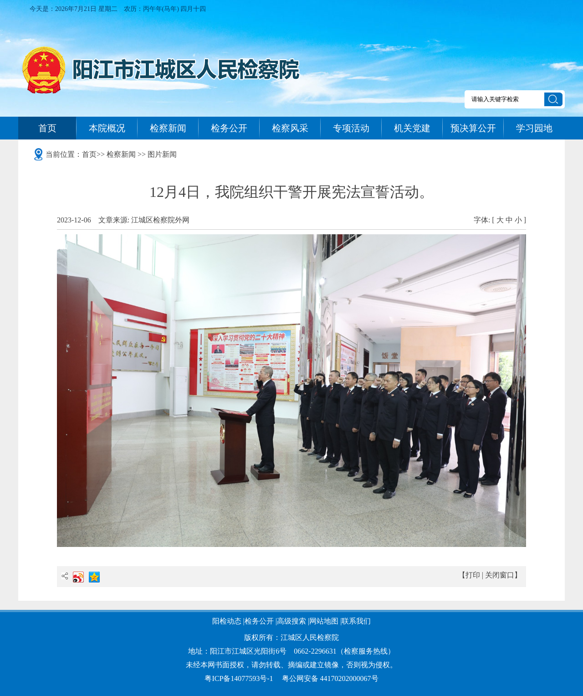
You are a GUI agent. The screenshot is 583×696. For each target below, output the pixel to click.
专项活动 (351, 128)
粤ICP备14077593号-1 (239, 678)
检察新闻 (168, 128)
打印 (472, 575)
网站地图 (323, 621)
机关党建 (412, 128)
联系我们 (356, 621)
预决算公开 (473, 128)
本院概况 (107, 128)
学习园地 (534, 128)
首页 (47, 128)
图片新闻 (162, 154)
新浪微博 (78, 577)
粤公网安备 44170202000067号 (330, 678)
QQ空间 (94, 577)
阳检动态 (226, 621)
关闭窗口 (499, 575)
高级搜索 (291, 621)
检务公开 (229, 128)
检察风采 (290, 128)
